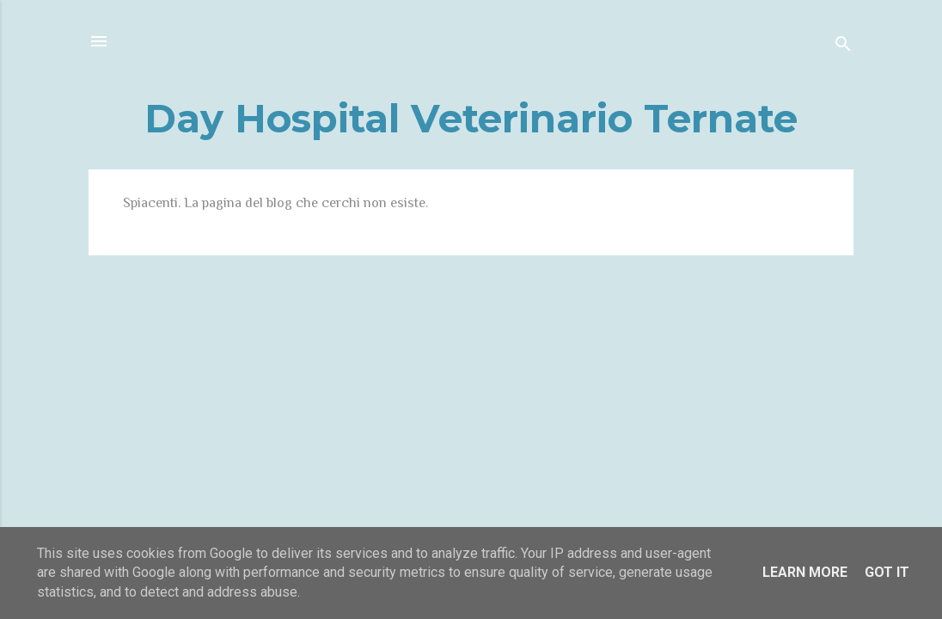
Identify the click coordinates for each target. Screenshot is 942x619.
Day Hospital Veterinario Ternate (471, 118)
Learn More (804, 572)
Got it (887, 572)
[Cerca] (843, 47)
